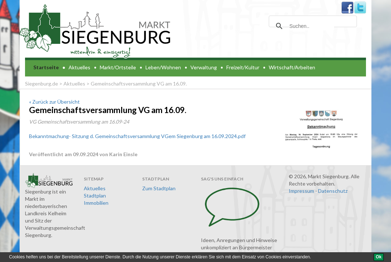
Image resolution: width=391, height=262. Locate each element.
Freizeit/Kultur (242, 67)
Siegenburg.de (41, 83)
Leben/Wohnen (163, 67)
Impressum (301, 191)
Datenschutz (332, 191)
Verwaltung (203, 67)
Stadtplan (95, 195)
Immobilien (96, 203)
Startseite (46, 67)
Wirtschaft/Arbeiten (292, 67)
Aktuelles (79, 67)
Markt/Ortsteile (118, 67)
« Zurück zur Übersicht (54, 102)
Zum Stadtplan (159, 188)
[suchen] (311, 26)
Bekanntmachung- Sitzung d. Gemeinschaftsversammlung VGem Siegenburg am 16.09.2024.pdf (137, 136)
